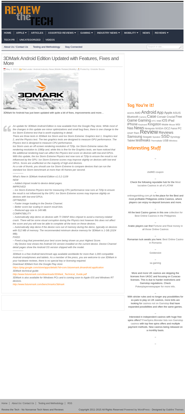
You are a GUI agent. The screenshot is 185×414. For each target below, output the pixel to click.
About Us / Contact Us (16, 46)
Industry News (107, 32)
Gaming (85, 32)
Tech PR (9, 39)
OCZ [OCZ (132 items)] (167, 128)
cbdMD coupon (155, 172)
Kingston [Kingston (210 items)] (154, 124)
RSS (70, 403)
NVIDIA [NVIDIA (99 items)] (159, 128)
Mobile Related (61, 69)
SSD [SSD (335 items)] (165, 136)
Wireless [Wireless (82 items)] (173, 141)
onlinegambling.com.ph (140, 195)
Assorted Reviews (61, 32)
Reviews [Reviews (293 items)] (166, 132)
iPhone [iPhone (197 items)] (132, 124)
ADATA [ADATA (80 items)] (130, 113)
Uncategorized (30, 39)
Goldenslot (155, 252)
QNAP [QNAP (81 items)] (130, 133)
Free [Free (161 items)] (179, 116)
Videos (50, 39)
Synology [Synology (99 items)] (175, 136)
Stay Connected (73, 46)
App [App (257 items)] (160, 112)
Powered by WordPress (137, 409)
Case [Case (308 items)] (151, 116)
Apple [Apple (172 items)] (168, 112)
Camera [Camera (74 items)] (142, 117)
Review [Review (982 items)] (149, 132)
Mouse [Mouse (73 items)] (172, 124)
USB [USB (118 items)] (165, 140)
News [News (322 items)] (139, 128)
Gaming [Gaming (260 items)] (144, 120)
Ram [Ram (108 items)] (136, 133)
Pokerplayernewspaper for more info (155, 286)
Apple (20, 32)
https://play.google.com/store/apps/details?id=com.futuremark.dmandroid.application (58, 267)
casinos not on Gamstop (155, 303)
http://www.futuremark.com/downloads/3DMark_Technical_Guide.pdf (50, 274)
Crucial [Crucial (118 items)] (171, 116)
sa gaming (155, 263)
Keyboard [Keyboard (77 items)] (142, 124)
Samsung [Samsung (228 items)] (134, 136)
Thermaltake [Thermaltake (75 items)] (156, 141)
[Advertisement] (63, 302)
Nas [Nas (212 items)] (130, 128)
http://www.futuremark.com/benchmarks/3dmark (38, 284)
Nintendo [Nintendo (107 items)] (150, 128)
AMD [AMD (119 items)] (138, 112)
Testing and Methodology (46, 46)
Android (37, 69)
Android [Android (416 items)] (148, 112)
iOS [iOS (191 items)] (164, 120)
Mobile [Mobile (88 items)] (165, 124)
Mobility (130, 32)
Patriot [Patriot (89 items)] (174, 128)
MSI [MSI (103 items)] (178, 124)
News (146, 32)
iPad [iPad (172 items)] (171, 120)
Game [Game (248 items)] (132, 120)
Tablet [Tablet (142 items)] (131, 140)
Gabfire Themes (174, 409)
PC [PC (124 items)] (180, 128)
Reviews (160, 32)
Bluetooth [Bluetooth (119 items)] (132, 116)
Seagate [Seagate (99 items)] (147, 136)
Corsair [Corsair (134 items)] (161, 116)
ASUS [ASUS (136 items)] (177, 112)
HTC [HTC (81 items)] (154, 121)
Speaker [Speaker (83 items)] (157, 137)
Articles (37, 32)
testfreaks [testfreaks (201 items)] (143, 140)
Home (7, 32)
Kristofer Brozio (98, 69)
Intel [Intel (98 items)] (159, 120)
